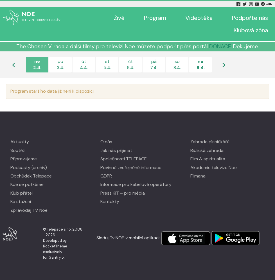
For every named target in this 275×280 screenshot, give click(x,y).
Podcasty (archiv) (28, 167)
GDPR (106, 176)
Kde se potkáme (27, 184)
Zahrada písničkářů (209, 142)
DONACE (220, 46)
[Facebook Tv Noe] (239, 4)
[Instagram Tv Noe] (252, 4)
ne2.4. (37, 64)
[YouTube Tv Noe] (257, 4)
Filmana (198, 176)
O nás (106, 142)
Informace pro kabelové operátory (136, 184)
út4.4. (84, 64)
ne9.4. (201, 64)
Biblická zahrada (207, 150)
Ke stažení (20, 201)
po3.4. (60, 64)
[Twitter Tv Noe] (245, 4)
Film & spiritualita (207, 159)
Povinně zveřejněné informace (130, 167)
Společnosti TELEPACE (123, 159)
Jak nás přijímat (116, 150)
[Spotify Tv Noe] (263, 4)
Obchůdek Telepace (31, 176)
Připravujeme (23, 159)
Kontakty (109, 201)
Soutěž (17, 150)
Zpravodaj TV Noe (29, 210)
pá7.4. (153, 64)
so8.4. (177, 64)
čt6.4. (130, 64)
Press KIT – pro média (122, 193)
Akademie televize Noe (213, 167)
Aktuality (19, 142)
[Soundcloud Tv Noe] (269, 4)
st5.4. (107, 64)
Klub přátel (21, 193)
